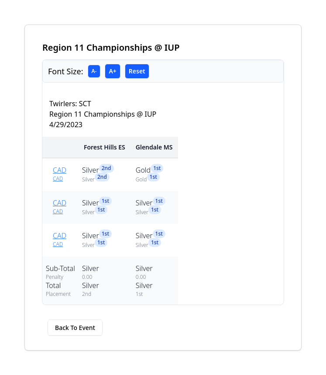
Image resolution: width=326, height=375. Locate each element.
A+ (112, 71)
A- (94, 71)
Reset (137, 71)
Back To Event (75, 327)
